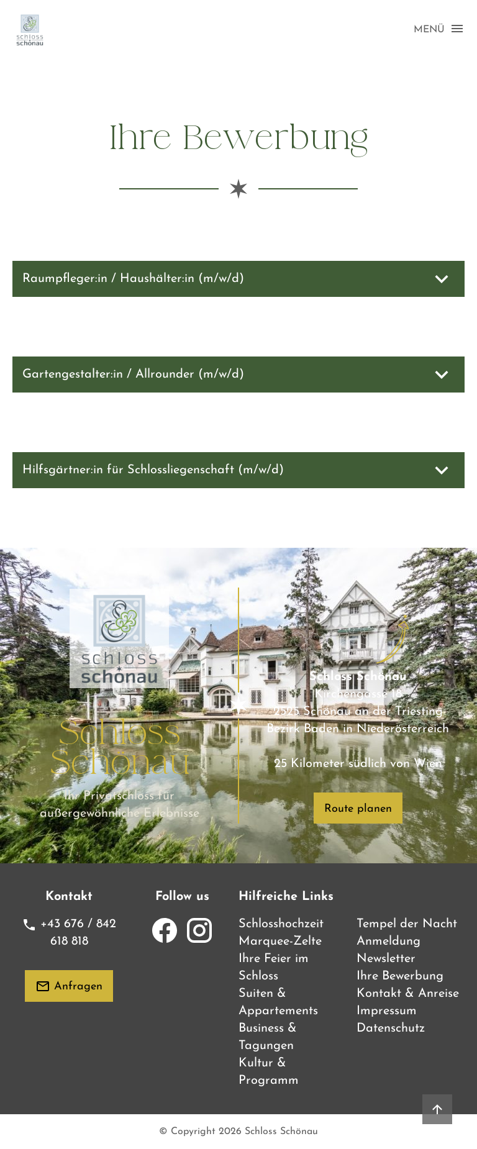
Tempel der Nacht (407, 924)
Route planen (358, 809)
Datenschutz (391, 1028)
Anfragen (68, 986)
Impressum (387, 1011)
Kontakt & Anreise (408, 994)
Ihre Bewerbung (400, 976)
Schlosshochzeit (281, 924)
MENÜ (439, 29)
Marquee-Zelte (280, 941)
